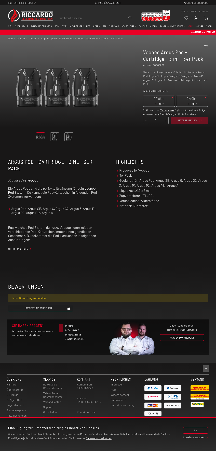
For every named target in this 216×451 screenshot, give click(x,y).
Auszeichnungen (17, 415)
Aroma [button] (153, 26)
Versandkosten (167, 110)
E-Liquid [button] (143, 26)
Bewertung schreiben (48, 308)
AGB (113, 389)
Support (48, 407)
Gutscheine (50, 412)
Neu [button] (10, 26)
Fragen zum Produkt (182, 337)
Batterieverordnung (122, 405)
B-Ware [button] (199, 26)
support (193, 11)
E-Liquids (12, 394)
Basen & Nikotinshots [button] (172, 26)
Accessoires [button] (129, 26)
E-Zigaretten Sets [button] (41, 26)
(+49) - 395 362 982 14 (89, 401)
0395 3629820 (85, 388)
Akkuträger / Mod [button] (80, 26)
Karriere (203, 11)
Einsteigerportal (16, 410)
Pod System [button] (61, 26)
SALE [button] (190, 26)
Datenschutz (118, 400)
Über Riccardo (15, 389)
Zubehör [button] (114, 26)
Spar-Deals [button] (21, 26)
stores (184, 11)
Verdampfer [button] (100, 26)
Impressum (117, 384)
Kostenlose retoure (196, 2)
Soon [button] (209, 26)
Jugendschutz (15, 405)
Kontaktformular (87, 412)
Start (10, 38)
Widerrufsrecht (120, 394)
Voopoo (32, 180)
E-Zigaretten (14, 400)
